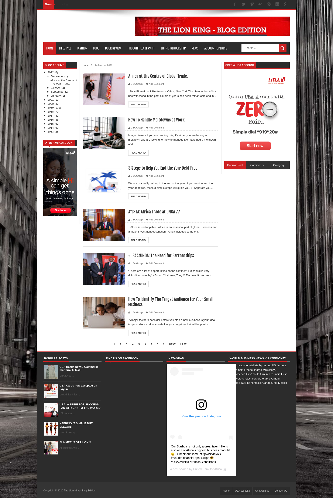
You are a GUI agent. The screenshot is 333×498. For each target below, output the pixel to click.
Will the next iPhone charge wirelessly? (252, 369)
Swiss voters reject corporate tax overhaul (253, 378)
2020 (51, 103)
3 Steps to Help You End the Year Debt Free (162, 168)
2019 (51, 107)
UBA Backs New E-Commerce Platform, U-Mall (79, 368)
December (58, 76)
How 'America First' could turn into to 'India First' (257, 374)
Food (96, 48)
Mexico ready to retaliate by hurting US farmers (257, 365)
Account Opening (215, 48)
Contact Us (281, 490)
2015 (51, 123)
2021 (51, 99)
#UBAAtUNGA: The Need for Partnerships (161, 255)
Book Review (113, 48)
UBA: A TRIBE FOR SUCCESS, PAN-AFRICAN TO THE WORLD (79, 406)
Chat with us (262, 490)
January (56, 95)
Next (172, 344)
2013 (51, 131)
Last (183, 344)
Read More (138, 104)
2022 (51, 72)
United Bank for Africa (207, 469)
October (56, 87)
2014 (51, 127)
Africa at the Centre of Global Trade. (63, 82)
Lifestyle (65, 48)
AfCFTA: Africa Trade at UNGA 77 (154, 211)
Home (49, 48)
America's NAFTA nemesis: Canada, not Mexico (257, 382)
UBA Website (242, 490)
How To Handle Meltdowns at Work (156, 120)
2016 (51, 119)
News (195, 48)
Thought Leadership (141, 48)
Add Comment (156, 84)
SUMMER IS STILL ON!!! (75, 442)
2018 (51, 111)
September (58, 91)
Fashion (82, 48)
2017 (51, 115)
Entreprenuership (173, 48)
